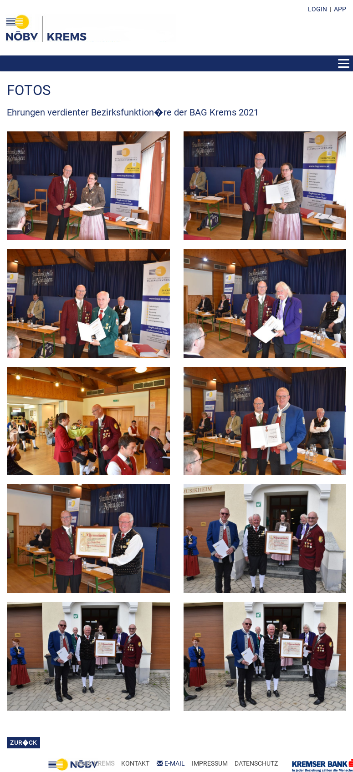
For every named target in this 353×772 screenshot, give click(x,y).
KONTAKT (135, 763)
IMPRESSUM (210, 763)
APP (340, 9)
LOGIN (317, 9)
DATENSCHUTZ (256, 763)
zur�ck (23, 742)
